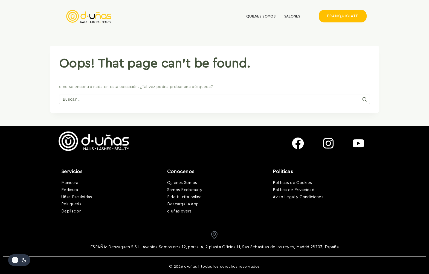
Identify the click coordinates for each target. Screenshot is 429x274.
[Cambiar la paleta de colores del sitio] (19, 260)
